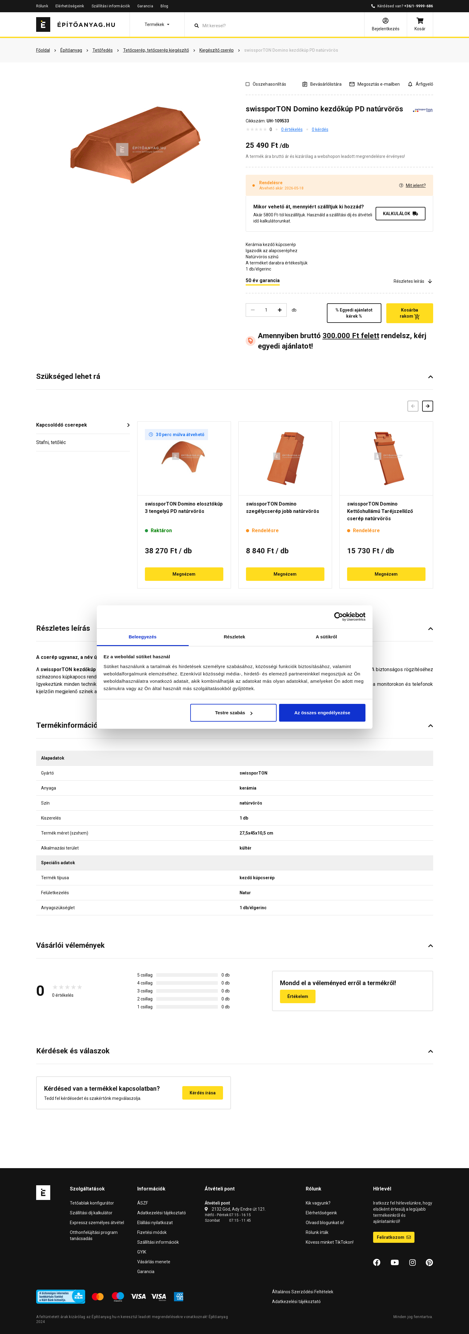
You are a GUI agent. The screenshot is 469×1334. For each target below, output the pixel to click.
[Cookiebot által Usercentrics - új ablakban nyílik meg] (338, 616)
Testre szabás (233, 712)
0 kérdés (320, 129)
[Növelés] (279, 310)
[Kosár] (420, 24)
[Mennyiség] (266, 310)
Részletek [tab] (234, 636)
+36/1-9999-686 (418, 6)
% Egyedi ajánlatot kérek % (354, 313)
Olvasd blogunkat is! (325, 1222)
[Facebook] (376, 1262)
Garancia (145, 6)
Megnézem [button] (183, 574)
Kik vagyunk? (318, 1203)
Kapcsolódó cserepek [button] (61, 425)
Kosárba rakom (410, 313)
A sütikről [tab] (326, 636)
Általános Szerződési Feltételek (302, 1291)
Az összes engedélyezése (322, 712)
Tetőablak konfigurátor (92, 1203)
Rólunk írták (317, 1232)
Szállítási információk (111, 6)
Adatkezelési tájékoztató (161, 1212)
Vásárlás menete (153, 1261)
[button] (157, 24)
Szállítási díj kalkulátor (91, 1212)
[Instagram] (412, 1262)
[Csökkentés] (252, 310)
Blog (164, 6)
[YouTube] (395, 1262)
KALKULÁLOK (400, 213)
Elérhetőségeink (69, 6)
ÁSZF (142, 1203)
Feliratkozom (394, 1237)
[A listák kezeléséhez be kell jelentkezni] (322, 84)
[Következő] (427, 406)
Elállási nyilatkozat (155, 1222)
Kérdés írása (203, 1092)
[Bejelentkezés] (385, 24)
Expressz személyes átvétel (97, 1222)
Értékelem (297, 996)
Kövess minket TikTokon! (330, 1242)
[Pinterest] (429, 1262)
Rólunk (42, 6)
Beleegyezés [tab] (143, 636)
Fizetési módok (152, 1232)
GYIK (141, 1252)
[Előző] (412, 406)
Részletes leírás (413, 281)
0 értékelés (292, 129)
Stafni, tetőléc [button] (51, 442)
